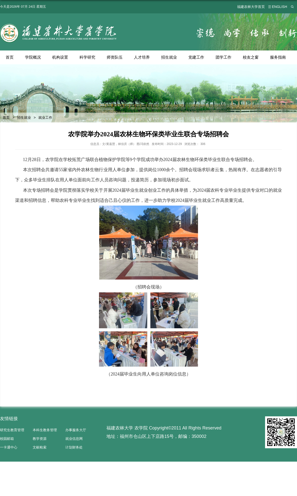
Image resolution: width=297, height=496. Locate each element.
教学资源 (40, 439)
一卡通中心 (8, 447)
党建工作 (196, 57)
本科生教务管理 (45, 430)
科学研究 (87, 57)
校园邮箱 (7, 439)
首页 (10, 57)
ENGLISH (279, 7)
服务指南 (278, 57)
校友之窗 (251, 57)
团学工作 (224, 57)
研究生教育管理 (12, 430)
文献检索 (40, 447)
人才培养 (142, 57)
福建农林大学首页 (251, 7)
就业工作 (45, 117)
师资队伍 (115, 57)
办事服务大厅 (75, 430)
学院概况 (33, 57)
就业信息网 (74, 439)
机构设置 (60, 57)
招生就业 (169, 57)
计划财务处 (74, 447)
